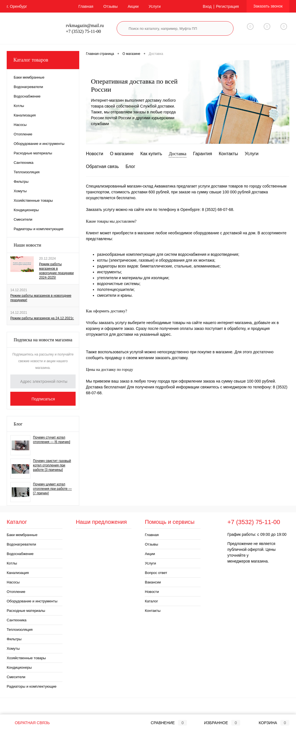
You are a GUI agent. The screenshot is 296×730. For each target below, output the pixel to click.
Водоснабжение (20, 554)
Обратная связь (102, 166)
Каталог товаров (43, 60)
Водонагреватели (21, 544)
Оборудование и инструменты (32, 601)
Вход (207, 6)
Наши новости (27, 245)
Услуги (155, 6)
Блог (18, 424)
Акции (133, 6)
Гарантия (202, 153)
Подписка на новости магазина (43, 339)
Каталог (151, 601)
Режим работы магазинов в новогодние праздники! (40, 298)
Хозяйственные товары (26, 658)
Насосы (13, 582)
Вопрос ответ (156, 573)
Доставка (177, 153)
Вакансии (153, 582)
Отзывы (110, 6)
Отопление (16, 592)
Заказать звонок (268, 6)
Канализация (18, 573)
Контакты (228, 153)
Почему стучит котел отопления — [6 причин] (51, 439)
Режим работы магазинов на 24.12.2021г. (42, 318)
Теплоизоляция (20, 629)
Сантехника (17, 620)
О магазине (122, 153)
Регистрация (227, 6)
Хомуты (13, 648)
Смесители (16, 677)
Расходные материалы (26, 611)
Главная (85, 6)
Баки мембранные (22, 535)
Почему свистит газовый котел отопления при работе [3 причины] (52, 465)
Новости (94, 153)
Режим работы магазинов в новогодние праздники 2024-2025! (56, 270)
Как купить (151, 153)
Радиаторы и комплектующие (32, 686)
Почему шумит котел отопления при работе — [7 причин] (52, 488)
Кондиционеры (19, 667)
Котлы (12, 563)
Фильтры (14, 639)
